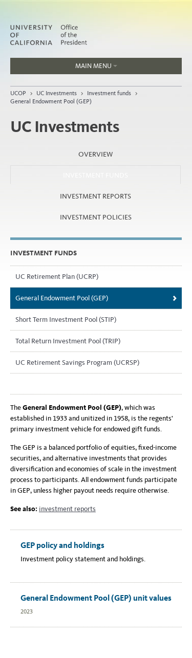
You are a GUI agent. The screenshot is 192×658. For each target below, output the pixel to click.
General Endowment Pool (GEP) (51, 101)
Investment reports (95, 196)
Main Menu (63, 68)
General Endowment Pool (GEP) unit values (96, 598)
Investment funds (109, 93)
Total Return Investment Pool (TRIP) (67, 341)
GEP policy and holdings (62, 545)
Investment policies (96, 217)
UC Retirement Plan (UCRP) (56, 276)
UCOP (18, 93)
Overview (95, 154)
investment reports (67, 509)
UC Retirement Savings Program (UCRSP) (77, 362)
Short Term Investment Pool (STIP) (65, 319)
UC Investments (56, 93)
